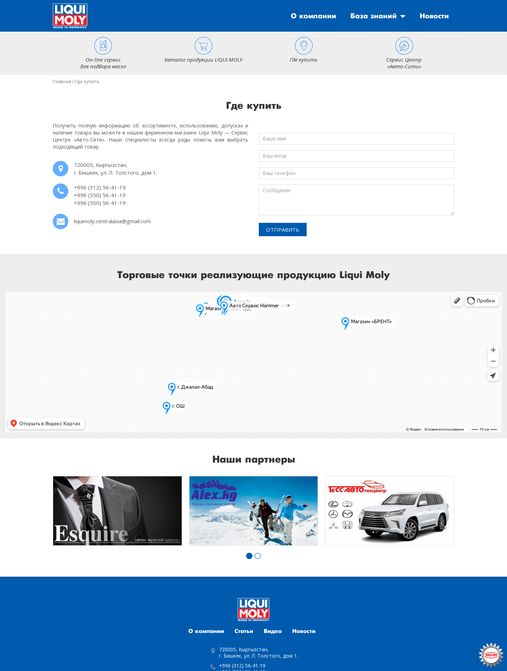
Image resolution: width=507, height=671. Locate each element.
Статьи (243, 631)
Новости (434, 16)
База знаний (373, 16)
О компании (313, 16)
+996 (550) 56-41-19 (100, 195)
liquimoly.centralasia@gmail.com (112, 221)
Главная (62, 81)
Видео (273, 631)
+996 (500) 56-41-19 (100, 202)
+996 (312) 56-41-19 (100, 187)
